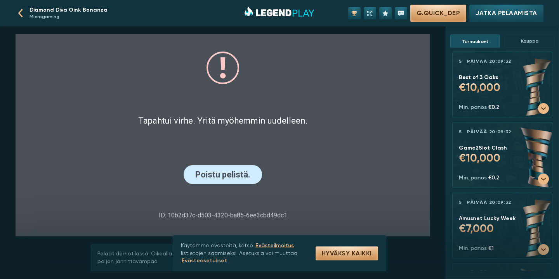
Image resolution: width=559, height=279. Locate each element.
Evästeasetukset (204, 260)
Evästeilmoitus (274, 245)
